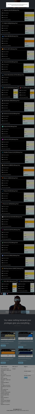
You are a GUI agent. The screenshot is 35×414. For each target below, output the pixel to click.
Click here (15, 5)
